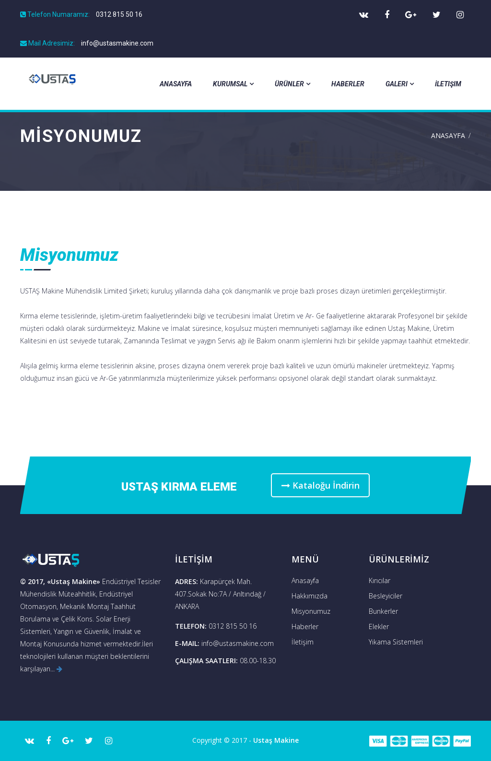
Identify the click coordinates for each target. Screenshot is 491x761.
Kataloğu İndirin (321, 485)
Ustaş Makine (276, 740)
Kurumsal (233, 84)
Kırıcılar (379, 580)
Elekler (379, 626)
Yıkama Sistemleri (396, 641)
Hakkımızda (309, 595)
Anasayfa (176, 84)
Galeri (400, 84)
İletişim (448, 84)
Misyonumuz (311, 611)
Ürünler (292, 84)
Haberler (347, 84)
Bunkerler (383, 611)
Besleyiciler (385, 595)
